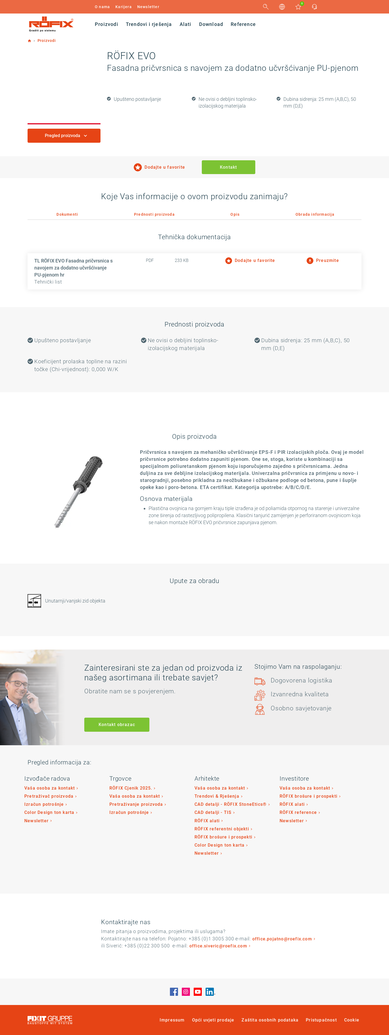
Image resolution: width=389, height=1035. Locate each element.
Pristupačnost (321, 1020)
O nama (102, 7)
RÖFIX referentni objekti (221, 828)
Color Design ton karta (49, 812)
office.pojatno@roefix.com (282, 938)
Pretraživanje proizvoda (136, 804)
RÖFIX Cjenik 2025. (130, 788)
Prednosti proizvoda (154, 214)
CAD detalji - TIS (213, 812)
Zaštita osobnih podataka (270, 1020)
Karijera (123, 7)
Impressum (172, 1020)
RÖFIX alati (207, 820)
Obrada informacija (315, 214)
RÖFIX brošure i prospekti (223, 837)
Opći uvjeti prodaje (213, 1020)
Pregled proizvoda (63, 135)
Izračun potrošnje (44, 804)
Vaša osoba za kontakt (49, 788)
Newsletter (148, 7)
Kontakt (228, 167)
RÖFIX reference (298, 812)
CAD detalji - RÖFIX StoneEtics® (230, 804)
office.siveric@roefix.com (218, 946)
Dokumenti (67, 214)
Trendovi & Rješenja (216, 796)
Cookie (351, 1020)
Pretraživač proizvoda (48, 796)
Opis (235, 214)
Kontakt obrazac (117, 724)
